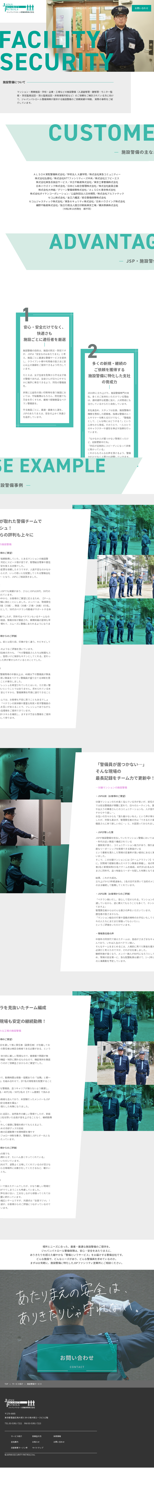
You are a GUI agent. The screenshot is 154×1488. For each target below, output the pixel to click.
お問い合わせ (141, 8)
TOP (6, 1383)
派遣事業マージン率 (19, 1447)
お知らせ (122, 8)
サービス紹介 (64, 8)
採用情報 (95, 8)
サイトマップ (37, 1447)
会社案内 (109, 8)
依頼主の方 (81, 8)
